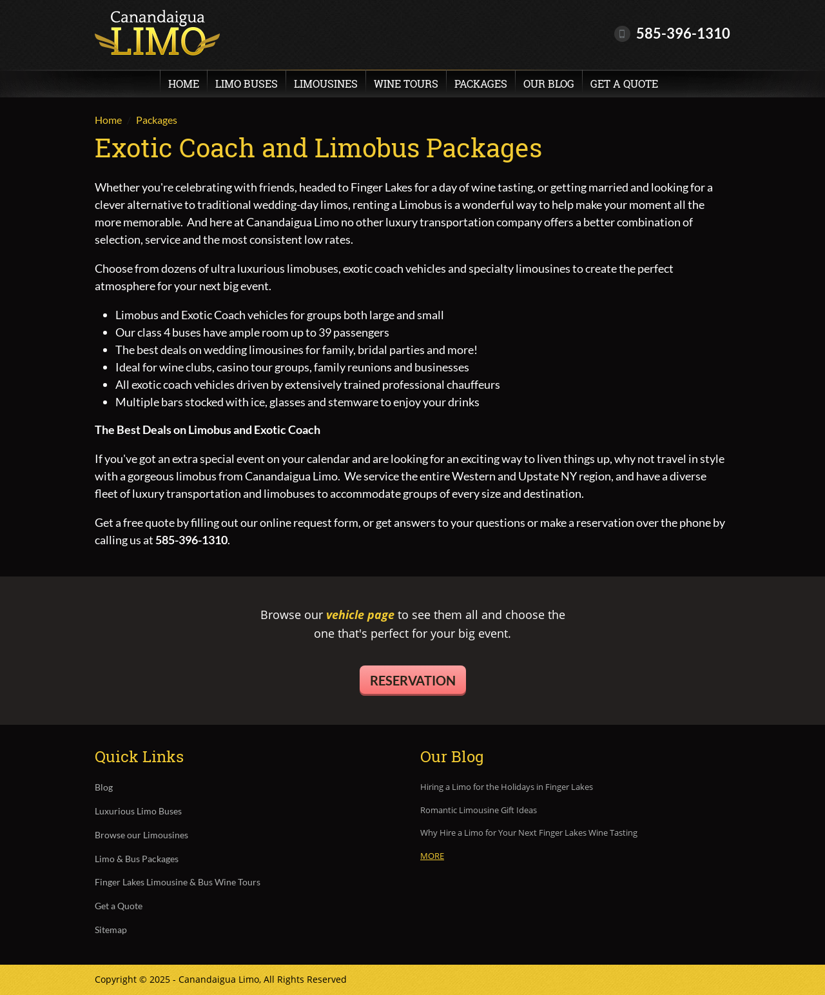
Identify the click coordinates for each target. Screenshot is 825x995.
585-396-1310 (683, 33)
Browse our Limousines (141, 835)
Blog (104, 787)
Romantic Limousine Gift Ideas (478, 810)
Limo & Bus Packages (137, 859)
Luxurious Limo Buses (138, 811)
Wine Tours (406, 83)
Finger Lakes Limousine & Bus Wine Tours (177, 882)
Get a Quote (624, 83)
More (432, 856)
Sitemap (111, 930)
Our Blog (548, 83)
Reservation (413, 680)
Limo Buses (246, 83)
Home (183, 83)
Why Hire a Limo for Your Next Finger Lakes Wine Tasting (528, 833)
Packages (480, 83)
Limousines (326, 83)
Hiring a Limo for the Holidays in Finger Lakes (506, 787)
